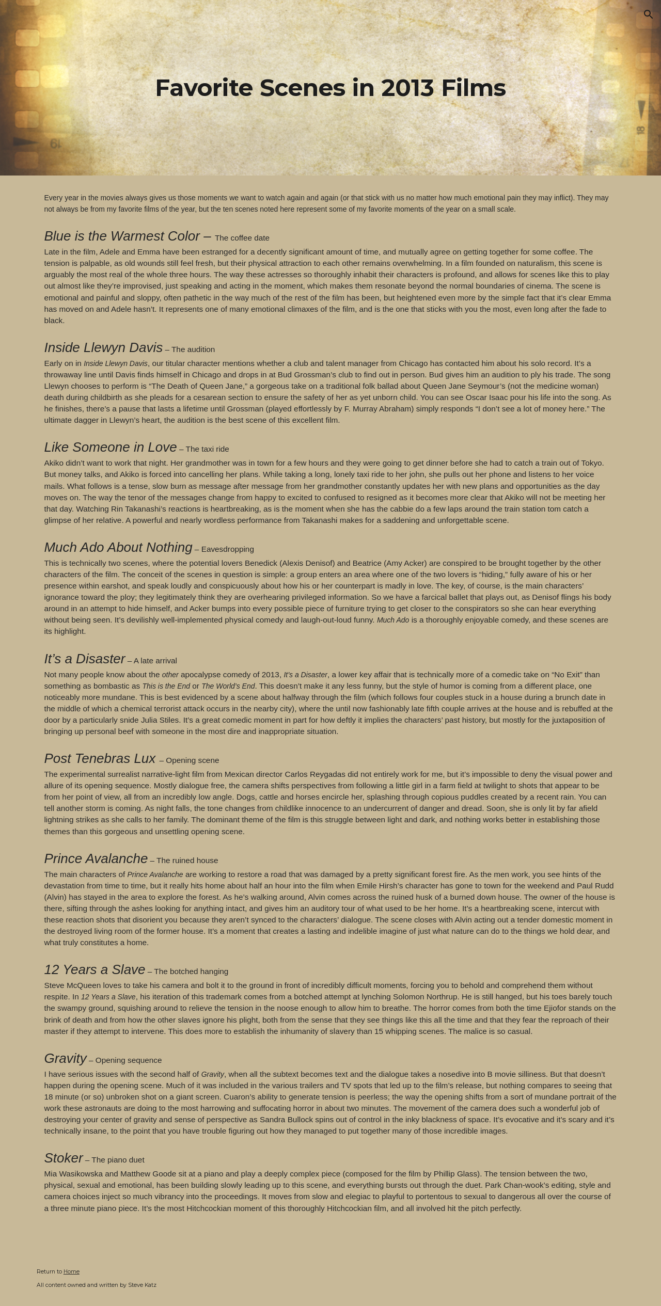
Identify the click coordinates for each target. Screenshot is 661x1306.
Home (72, 1271)
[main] (330, 88)
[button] (648, 14)
